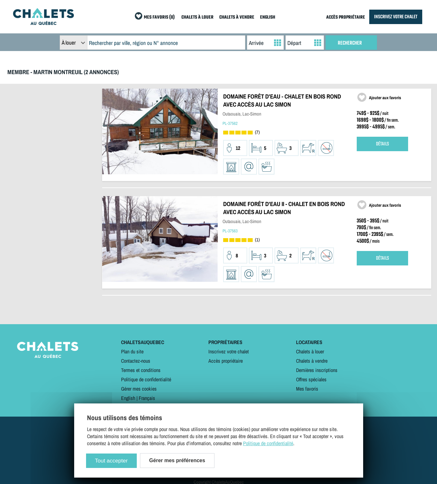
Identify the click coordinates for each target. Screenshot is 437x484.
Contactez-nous (135, 360)
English (128, 398)
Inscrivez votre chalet (228, 351)
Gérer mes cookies (139, 388)
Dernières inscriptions (316, 370)
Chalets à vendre (312, 360)
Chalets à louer (310, 351)
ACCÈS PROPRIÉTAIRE (345, 17)
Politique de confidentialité (146, 379)
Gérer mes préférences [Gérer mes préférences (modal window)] (177, 460)
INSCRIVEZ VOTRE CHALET (395, 17)
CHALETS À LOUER (197, 17)
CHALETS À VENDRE (236, 17)
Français (147, 398)
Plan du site (132, 351)
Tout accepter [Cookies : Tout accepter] (111, 461)
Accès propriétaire (225, 360)
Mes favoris (307, 388)
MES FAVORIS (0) (159, 17)
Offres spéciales (311, 379)
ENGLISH (267, 17)
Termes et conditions (141, 370)
